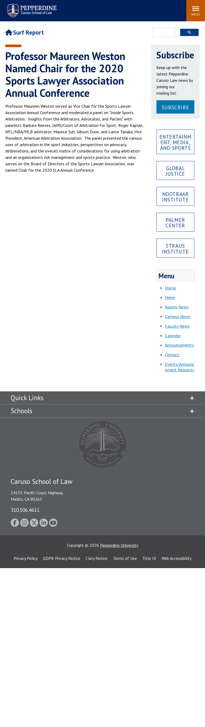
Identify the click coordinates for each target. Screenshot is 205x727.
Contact (172, 354)
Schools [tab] (21, 411)
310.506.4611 (25, 510)
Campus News (177, 316)
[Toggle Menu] (195, 10)
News (170, 297)
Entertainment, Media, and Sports (175, 142)
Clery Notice (97, 558)
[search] (162, 32)
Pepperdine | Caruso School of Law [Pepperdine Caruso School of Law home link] (31, 7)
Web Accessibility (176, 558)
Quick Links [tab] (27, 397)
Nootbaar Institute (175, 197)
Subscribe (175, 107)
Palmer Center (175, 222)
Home (170, 288)
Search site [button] (109, 8)
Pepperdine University (119, 545)
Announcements (179, 345)
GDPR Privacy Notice (61, 558)
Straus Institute (175, 248)
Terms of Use (125, 558)
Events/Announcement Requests (179, 367)
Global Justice (175, 171)
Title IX (149, 558)
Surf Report (24, 32)
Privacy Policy (26, 558)
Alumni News (176, 307)
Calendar (173, 335)
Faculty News (177, 326)
